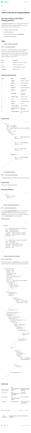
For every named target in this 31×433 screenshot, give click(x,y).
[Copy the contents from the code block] (26, 122)
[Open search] (25, 2)
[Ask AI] (28, 122)
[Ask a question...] (15, 422)
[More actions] (29, 2)
